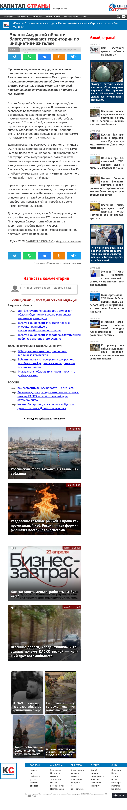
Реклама (115, 785)
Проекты (96, 765)
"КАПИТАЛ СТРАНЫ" (39, 241)
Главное (8, 16)
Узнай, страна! (53, 16)
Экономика (73, 428)
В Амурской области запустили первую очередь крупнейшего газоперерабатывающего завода (44, 326)
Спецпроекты (71, 16)
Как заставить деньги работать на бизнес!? (46, 388)
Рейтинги (95, 785)
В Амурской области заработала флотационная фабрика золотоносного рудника (49, 336)
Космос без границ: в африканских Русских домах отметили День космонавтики (46, 406)
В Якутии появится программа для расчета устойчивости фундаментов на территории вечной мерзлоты (46, 363)
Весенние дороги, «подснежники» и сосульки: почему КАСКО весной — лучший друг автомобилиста (48, 396)
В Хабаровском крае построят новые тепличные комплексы (42, 353)
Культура (75, 773)
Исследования (57, 789)
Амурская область (32, 49)
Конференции (77, 770)
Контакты (116, 789)
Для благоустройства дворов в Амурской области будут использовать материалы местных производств (45, 314)
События (35, 765)
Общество (37, 16)
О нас (84, 16)
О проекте (116, 770)
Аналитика (22, 16)
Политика (55, 773)
